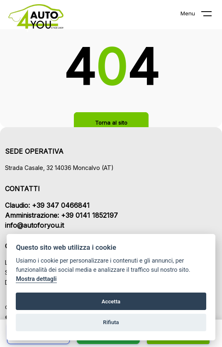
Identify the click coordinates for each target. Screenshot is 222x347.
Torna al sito (111, 122)
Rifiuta (111, 322)
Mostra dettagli (36, 279)
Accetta (111, 301)
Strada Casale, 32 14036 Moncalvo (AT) (59, 167)
